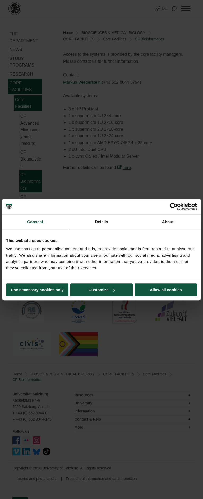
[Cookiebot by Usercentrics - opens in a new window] (174, 206)
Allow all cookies (166, 290)
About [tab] (168, 221)
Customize (102, 290)
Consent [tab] (35, 221)
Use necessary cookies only (37, 290)
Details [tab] (101, 221)
